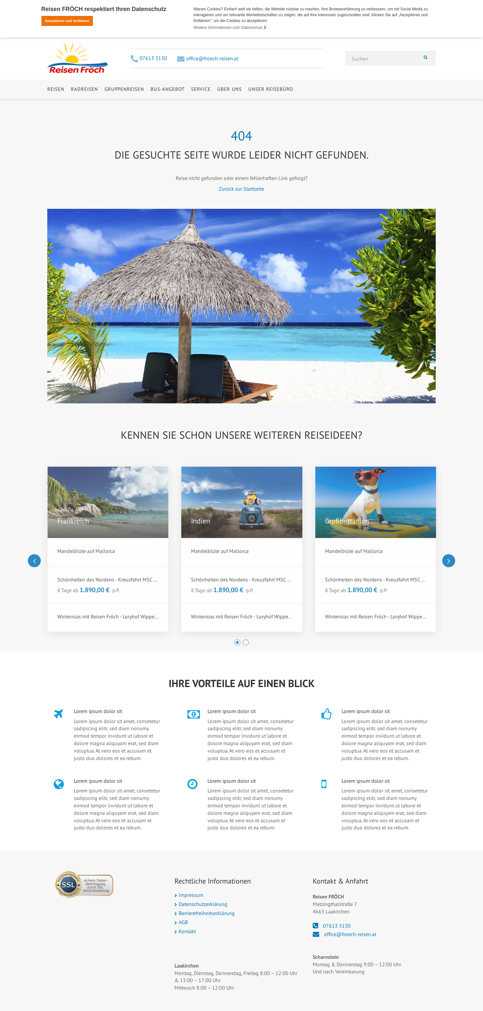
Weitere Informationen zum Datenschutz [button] (230, 27)
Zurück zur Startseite (241, 188)
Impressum (191, 895)
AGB (183, 922)
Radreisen (84, 105)
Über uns (229, 105)
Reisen (55, 105)
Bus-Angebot (168, 105)
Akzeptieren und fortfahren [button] (67, 21)
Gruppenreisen (124, 105)
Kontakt (187, 931)
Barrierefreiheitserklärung (207, 913)
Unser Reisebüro (270, 105)
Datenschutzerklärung (203, 904)
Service (201, 105)
